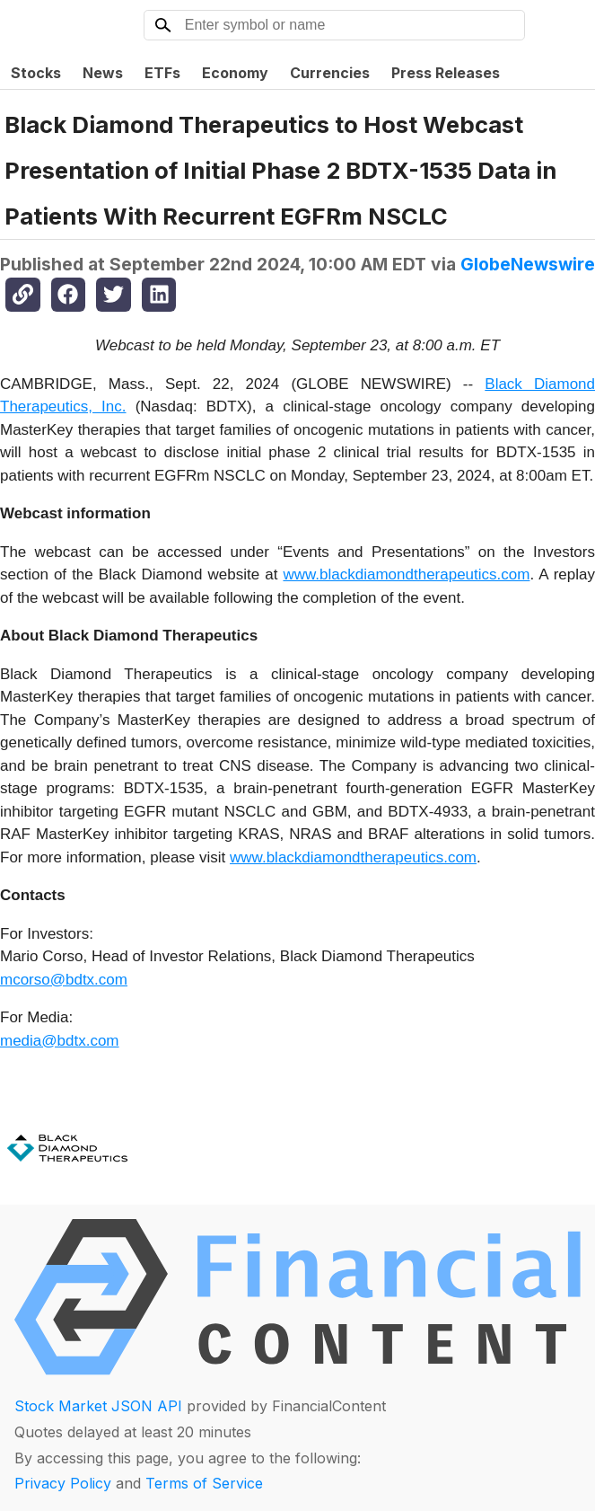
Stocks (36, 73)
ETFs (162, 73)
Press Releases (445, 73)
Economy (235, 73)
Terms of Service (204, 1483)
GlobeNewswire (527, 264)
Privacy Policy (62, 1483)
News (103, 73)
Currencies (330, 73)
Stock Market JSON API (98, 1406)
